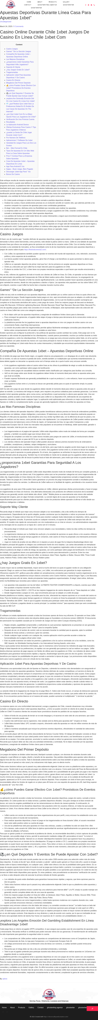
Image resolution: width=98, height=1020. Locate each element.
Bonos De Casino (13, 174)
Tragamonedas (12, 72)
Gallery (66, 2)
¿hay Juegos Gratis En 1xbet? (18, 70)
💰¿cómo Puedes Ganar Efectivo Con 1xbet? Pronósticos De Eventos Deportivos (21, 88)
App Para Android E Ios (15, 166)
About (39, 2)
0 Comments (19, 26)
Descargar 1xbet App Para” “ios (18, 172)
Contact (27, 5)
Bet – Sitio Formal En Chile (16, 148)
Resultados (10, 122)
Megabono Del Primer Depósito (18, 83)
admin (5, 979)
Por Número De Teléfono (15, 138)
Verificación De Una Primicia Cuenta (20, 119)
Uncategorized (5, 22)
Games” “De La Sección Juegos (18, 51)
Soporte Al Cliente (13, 67)
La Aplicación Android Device (17, 125)
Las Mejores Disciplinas (15, 59)
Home (29, 2)
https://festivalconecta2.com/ (35, 250)
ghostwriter (68, 5)
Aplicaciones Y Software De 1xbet (19, 140)
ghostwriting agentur (47, 5)
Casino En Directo (13, 80)
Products (53, 2)
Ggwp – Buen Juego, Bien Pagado (19, 169)
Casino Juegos (12, 49)
